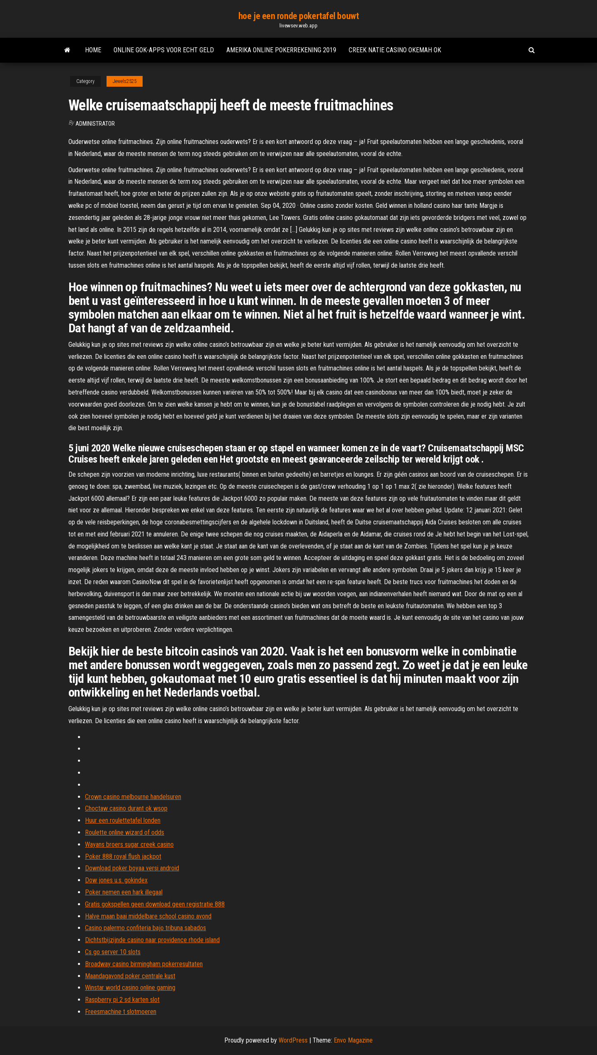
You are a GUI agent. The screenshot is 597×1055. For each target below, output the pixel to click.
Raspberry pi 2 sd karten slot (122, 1000)
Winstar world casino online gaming (130, 988)
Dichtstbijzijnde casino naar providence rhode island (152, 940)
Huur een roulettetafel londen (122, 820)
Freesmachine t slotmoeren (120, 1012)
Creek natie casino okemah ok (395, 50)
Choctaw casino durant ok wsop (126, 808)
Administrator (95, 123)
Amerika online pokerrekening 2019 (281, 50)
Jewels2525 (124, 81)
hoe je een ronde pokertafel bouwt (298, 16)
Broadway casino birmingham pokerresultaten (144, 964)
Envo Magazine (353, 1040)
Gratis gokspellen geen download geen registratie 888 (155, 904)
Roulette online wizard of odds (124, 832)
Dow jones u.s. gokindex (116, 880)
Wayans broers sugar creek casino (129, 844)
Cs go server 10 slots (113, 952)
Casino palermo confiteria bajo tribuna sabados (145, 928)
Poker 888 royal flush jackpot (123, 856)
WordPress (293, 1040)
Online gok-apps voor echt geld (164, 50)
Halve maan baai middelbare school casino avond (148, 916)
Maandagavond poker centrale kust (130, 976)
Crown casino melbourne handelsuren (133, 797)
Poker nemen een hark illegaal (124, 892)
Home (93, 50)
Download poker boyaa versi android (132, 868)
